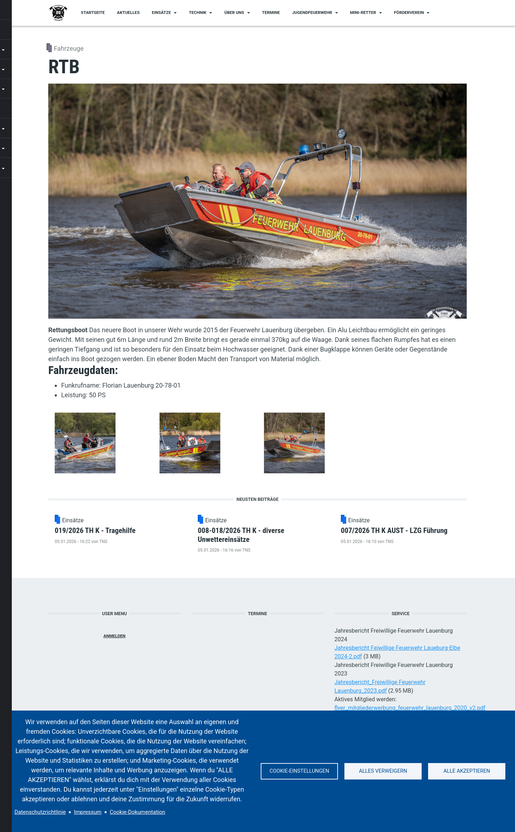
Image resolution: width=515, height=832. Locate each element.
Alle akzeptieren (466, 771)
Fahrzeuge (68, 48)
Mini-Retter (363, 12)
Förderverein (409, 12)
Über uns (234, 12)
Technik (197, 12)
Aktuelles (128, 12)
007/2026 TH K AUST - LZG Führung (433, 534)
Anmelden (114, 657)
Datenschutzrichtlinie (40, 812)
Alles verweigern (383, 771)
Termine (271, 12)
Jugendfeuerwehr (312, 12)
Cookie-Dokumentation (137, 812)
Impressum (88, 812)
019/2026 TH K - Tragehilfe (141, 534)
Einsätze (161, 12)
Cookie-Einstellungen (299, 771)
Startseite (93, 12)
